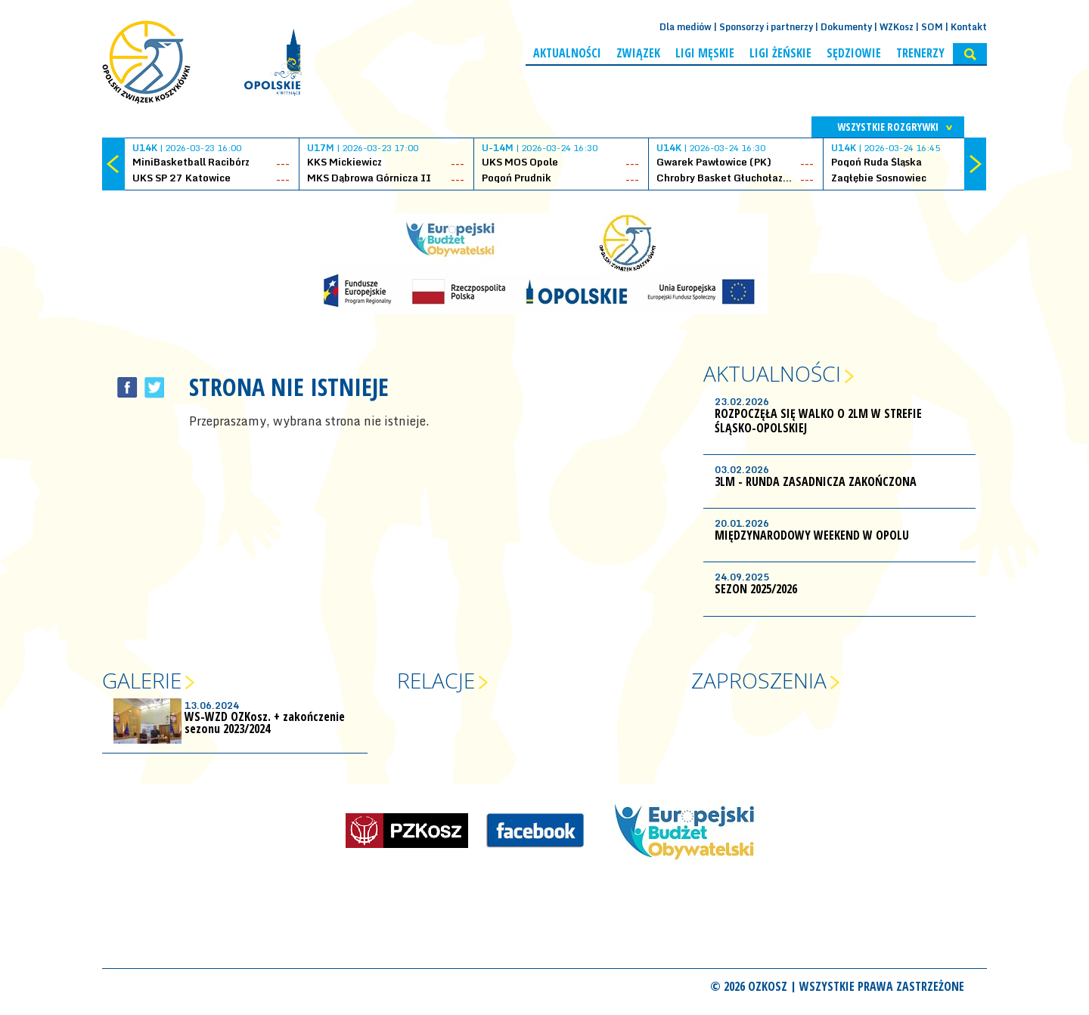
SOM (932, 27)
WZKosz (897, 27)
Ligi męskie (704, 53)
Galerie (142, 680)
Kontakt (969, 27)
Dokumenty (846, 27)
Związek (638, 53)
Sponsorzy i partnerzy (766, 27)
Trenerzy (920, 53)
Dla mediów (685, 27)
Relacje (436, 680)
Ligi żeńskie (780, 53)
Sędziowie (854, 53)
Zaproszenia (759, 680)
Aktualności (567, 53)
